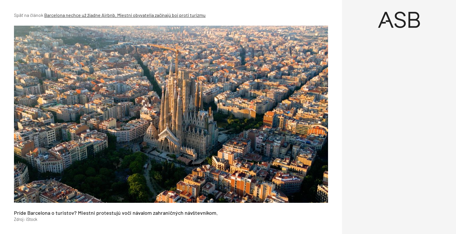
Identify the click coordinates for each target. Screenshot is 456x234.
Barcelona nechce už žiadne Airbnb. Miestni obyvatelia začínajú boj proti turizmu (125, 15)
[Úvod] (399, 20)
